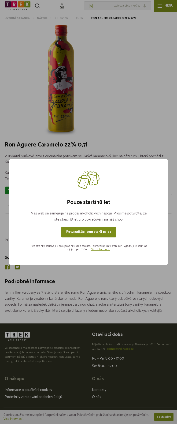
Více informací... (100, 249)
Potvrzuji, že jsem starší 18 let (88, 232)
